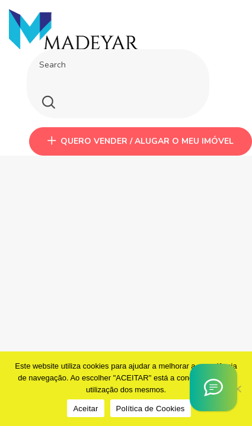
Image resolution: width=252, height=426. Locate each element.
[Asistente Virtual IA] (213, 387)
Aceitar (85, 408)
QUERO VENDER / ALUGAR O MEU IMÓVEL (140, 141)
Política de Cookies (150, 408)
